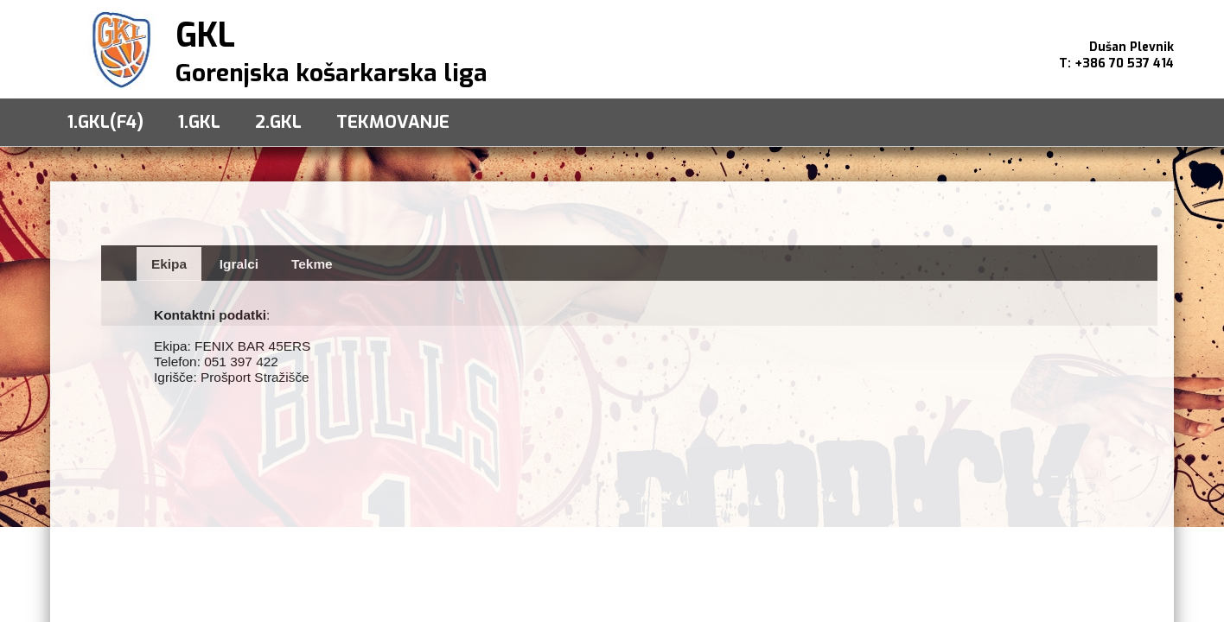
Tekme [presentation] (312, 264)
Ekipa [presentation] (169, 264)
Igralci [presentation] (239, 264)
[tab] (169, 264)
